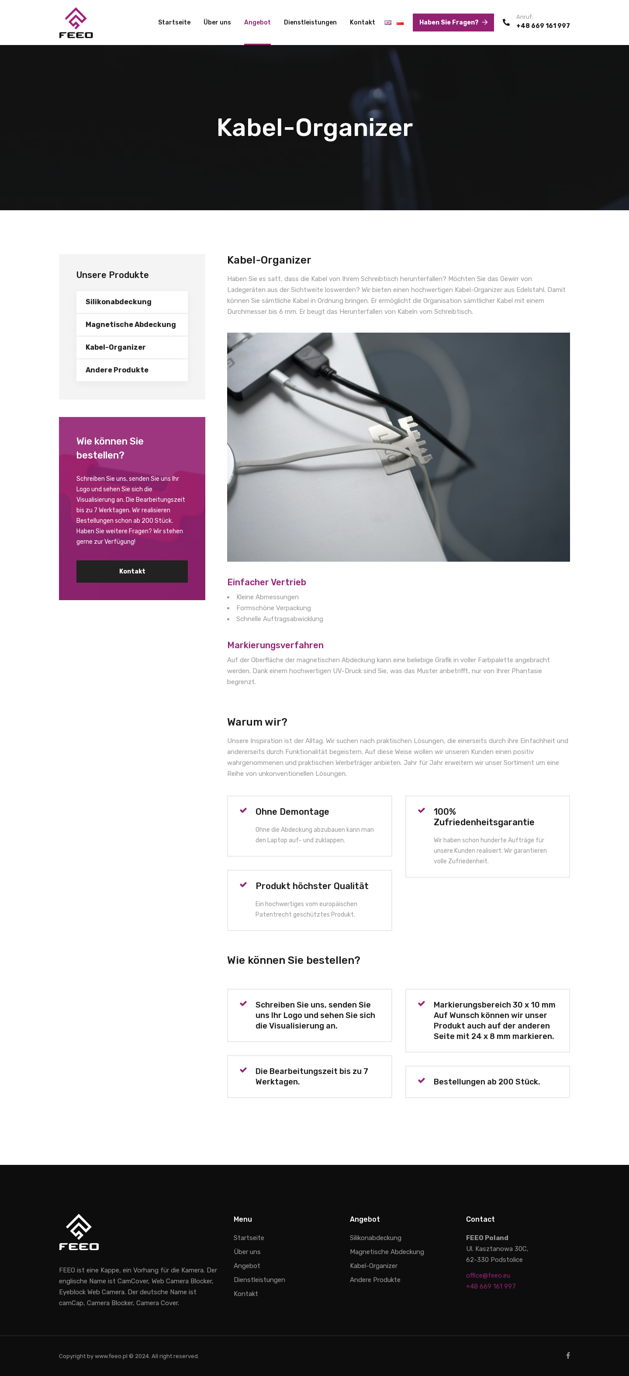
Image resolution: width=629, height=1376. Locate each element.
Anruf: (524, 17)
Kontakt (362, 22)
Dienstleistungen (310, 22)
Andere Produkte (117, 370)
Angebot (257, 22)
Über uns (217, 22)
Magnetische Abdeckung (131, 324)
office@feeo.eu (488, 1275)
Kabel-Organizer (116, 347)
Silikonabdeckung (119, 302)
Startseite (174, 22)
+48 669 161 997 (543, 26)
